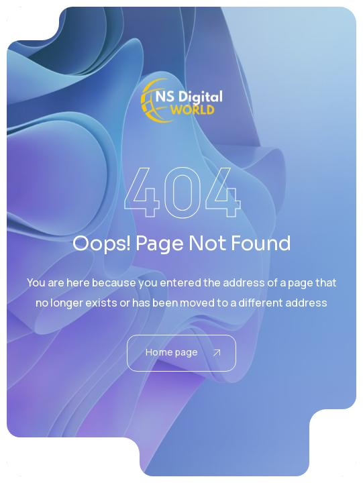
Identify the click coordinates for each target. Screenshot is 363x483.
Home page (182, 351)
